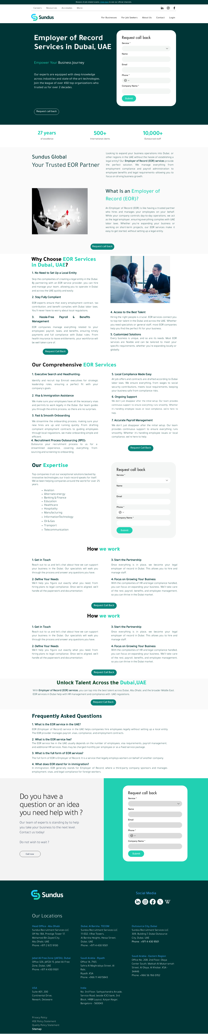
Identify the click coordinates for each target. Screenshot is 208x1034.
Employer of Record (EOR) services (144, 161)
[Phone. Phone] (149, 80)
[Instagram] (168, 8)
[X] (160, 902)
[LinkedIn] (162, 8)
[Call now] (30, 854)
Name (125, 54)
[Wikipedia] (168, 902)
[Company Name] (145, 91)
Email (124, 64)
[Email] (145, 70)
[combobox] (146, 48)
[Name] (145, 59)
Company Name (130, 86)
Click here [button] (104, 2)
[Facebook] (174, 8)
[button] (46, 112)
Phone (125, 75)
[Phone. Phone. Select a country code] (127, 80)
